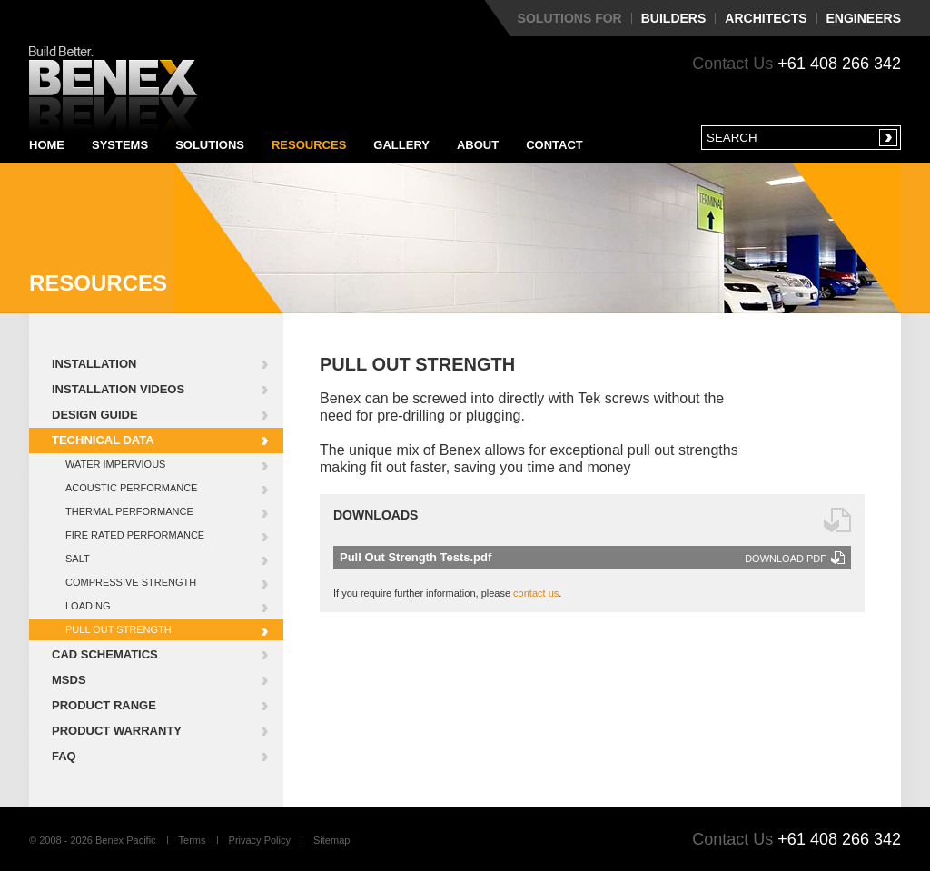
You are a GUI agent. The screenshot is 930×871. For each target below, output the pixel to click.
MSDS (69, 680)
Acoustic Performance (131, 487)
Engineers (863, 18)
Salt (77, 558)
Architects (765, 18)
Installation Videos (118, 389)
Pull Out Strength (118, 629)
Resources (309, 145)
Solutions (209, 145)
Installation (94, 364)
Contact (554, 145)
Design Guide (95, 414)
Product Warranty (117, 730)
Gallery (401, 145)
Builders (674, 18)
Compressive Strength (130, 582)
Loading (88, 605)
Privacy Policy (260, 840)
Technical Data (103, 440)
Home (46, 145)
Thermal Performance (129, 511)
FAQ (64, 756)
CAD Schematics (105, 654)
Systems (120, 145)
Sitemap (331, 840)
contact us (536, 593)
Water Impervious (115, 464)
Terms (192, 840)
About (478, 145)
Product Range (104, 705)
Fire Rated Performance (134, 535)
